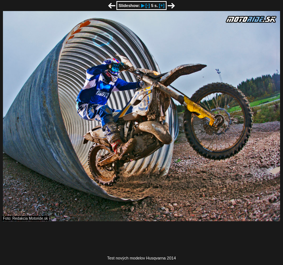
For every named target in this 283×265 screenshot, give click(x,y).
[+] (161, 5)
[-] (148, 5)
